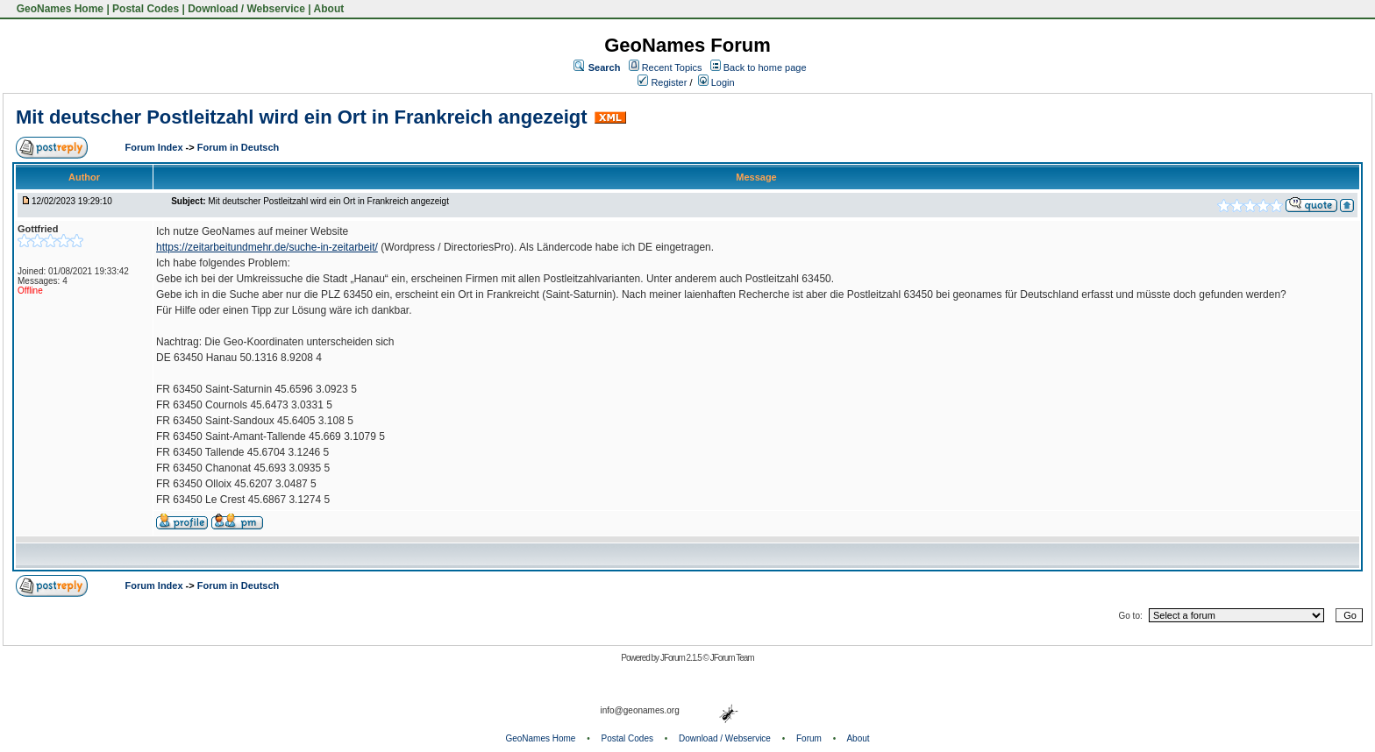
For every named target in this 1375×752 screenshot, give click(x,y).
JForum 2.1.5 (681, 658)
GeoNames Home (58, 9)
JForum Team (732, 658)
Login (716, 82)
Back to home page (765, 67)
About (329, 9)
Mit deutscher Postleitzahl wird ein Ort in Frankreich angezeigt (302, 117)
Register (662, 82)
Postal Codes (145, 9)
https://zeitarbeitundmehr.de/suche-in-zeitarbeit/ (267, 247)
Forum (809, 738)
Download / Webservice (246, 9)
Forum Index (155, 147)
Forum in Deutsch (238, 147)
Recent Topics (672, 67)
